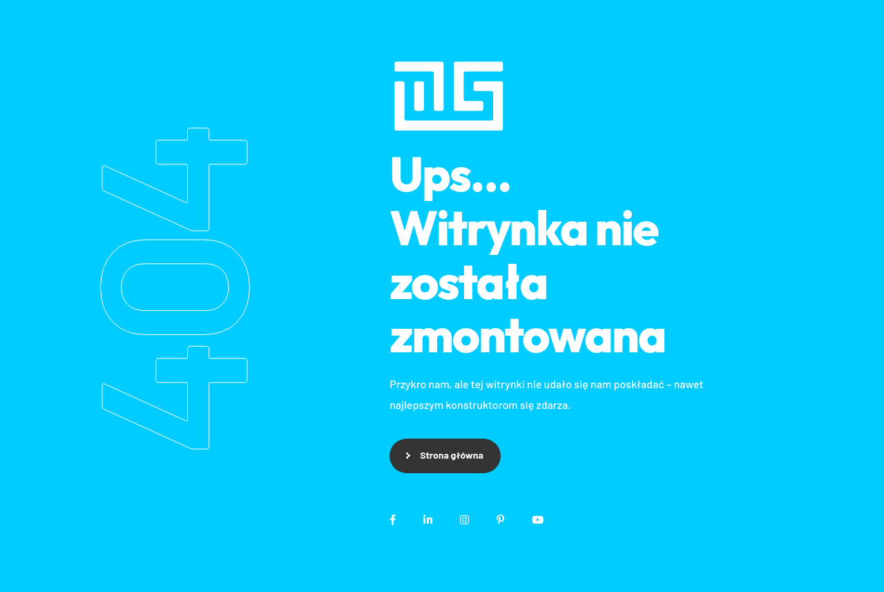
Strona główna (451, 455)
